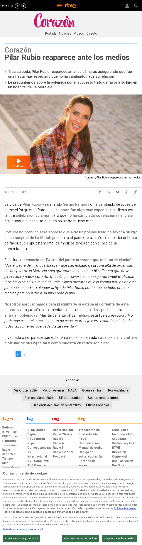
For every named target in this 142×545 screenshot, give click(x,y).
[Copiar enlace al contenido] (135, 191)
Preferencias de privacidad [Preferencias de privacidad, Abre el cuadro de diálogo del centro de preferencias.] (21, 538)
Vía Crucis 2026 (25, 390)
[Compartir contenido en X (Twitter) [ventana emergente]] (108, 191)
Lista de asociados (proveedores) (23, 529)
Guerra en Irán (92, 390)
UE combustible (70, 398)
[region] (71, 506)
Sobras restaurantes (103, 398)
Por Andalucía (118, 390)
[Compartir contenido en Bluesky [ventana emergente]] (117, 191)
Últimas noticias (98, 405)
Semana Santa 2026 (39, 398)
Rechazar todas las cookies (80, 538)
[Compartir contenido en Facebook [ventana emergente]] (99, 191)
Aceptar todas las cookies (119, 538)
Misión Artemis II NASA (60, 390)
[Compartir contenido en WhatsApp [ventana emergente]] (126, 191)
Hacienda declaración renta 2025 (57, 405)
